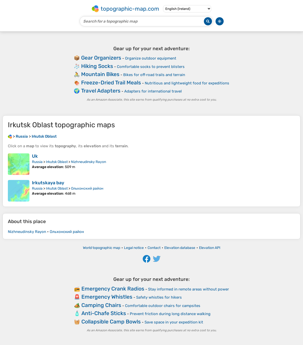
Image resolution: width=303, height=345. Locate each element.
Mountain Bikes (100, 74)
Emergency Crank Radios (112, 288)
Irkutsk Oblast (57, 162)
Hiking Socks (97, 66)
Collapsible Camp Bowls (111, 321)
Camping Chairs (101, 305)
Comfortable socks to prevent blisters (151, 66)
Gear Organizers (101, 58)
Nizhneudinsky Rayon (88, 162)
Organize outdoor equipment (150, 58)
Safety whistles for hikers (159, 297)
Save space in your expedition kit (174, 322)
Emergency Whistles (106, 297)
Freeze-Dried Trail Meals (111, 82)
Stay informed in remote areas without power (188, 289)
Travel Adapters (100, 90)
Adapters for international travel (153, 91)
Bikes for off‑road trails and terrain (154, 74)
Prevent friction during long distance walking (170, 314)
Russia (37, 162)
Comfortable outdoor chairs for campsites (162, 305)
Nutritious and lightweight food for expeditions (187, 83)
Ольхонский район (87, 188)
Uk (35, 156)
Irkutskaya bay (48, 183)
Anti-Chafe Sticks (103, 313)
